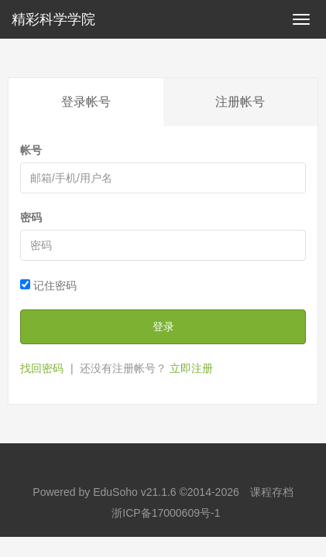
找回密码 (41, 368)
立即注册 (191, 368)
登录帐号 (86, 101)
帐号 (31, 150)
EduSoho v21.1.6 (134, 492)
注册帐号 (240, 101)
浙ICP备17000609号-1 (166, 513)
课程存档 (271, 492)
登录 (163, 326)
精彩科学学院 (53, 19)
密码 (31, 217)
